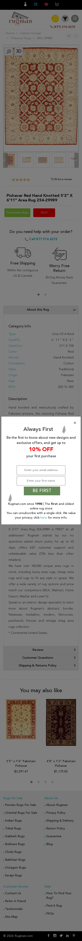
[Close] (41, 423)
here (44, 517)
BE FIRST (42, 491)
